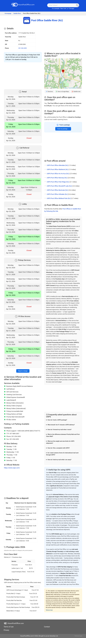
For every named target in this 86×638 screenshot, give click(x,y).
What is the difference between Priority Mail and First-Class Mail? (63, 435)
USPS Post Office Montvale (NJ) (57, 190)
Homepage (8, 13)
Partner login (78, 636)
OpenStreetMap (72, 88)
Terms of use (49, 610)
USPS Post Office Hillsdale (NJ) (57, 194)
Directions (49, 91)
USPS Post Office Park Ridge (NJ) (58, 182)
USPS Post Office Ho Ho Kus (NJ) (58, 173)
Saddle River (17, 13)
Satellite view (76, 91)
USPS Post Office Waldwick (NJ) (57, 169)
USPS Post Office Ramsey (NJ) (57, 178)
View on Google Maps (62, 91)
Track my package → (63, 129)
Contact (47, 627)
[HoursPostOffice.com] (23, 4)
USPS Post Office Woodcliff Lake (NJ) (59, 186)
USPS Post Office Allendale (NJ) (57, 165)
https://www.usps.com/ (12, 468)
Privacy (6, 630)
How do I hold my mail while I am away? (59, 459)
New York (63, 8)
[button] (63, 71)
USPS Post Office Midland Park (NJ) (59, 198)
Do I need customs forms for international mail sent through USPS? (62, 454)
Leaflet (65, 88)
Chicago (71, 8)
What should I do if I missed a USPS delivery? (61, 425)
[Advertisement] (23, 75)
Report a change (22, 371)
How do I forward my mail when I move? (59, 429)
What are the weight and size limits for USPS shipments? (60, 442)
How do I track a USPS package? (57, 420)
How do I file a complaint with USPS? (59, 448)
